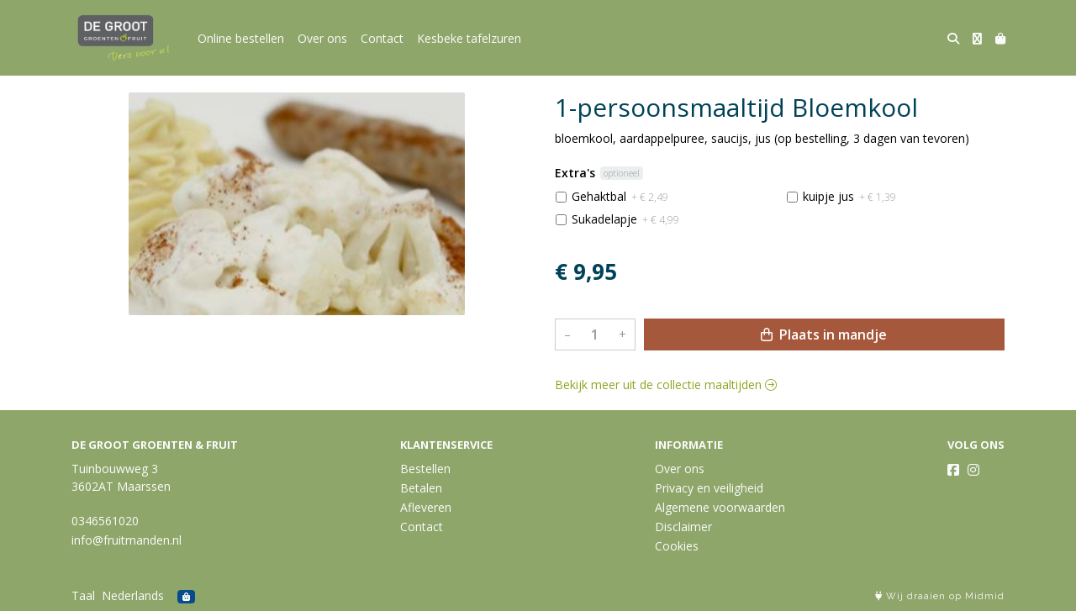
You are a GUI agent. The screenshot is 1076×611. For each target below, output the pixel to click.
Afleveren (425, 507)
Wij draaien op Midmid (940, 596)
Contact (382, 38)
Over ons (322, 38)
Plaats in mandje (824, 334)
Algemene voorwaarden (720, 507)
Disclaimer (683, 527)
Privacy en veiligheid (709, 488)
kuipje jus (849, 196)
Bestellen (425, 469)
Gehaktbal (620, 196)
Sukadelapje (625, 219)
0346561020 (105, 521)
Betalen (421, 488)
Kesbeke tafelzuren (469, 38)
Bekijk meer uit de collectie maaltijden (666, 384)
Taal (83, 595)
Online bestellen (241, 38)
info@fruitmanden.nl (126, 540)
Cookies (677, 546)
